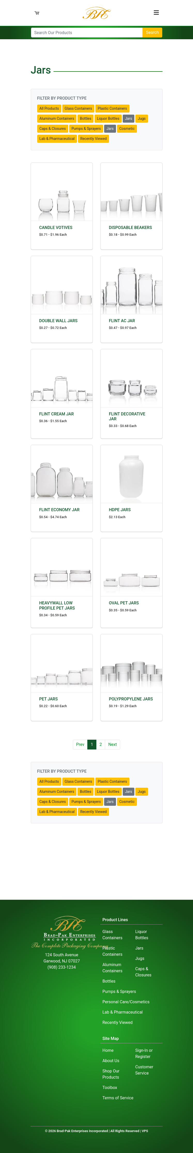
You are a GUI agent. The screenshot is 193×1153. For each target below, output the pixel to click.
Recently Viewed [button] (93, 139)
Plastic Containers (112, 951)
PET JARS (48, 699)
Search (152, 32)
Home (108, 1050)
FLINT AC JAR (122, 320)
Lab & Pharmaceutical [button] (57, 139)
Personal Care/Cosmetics (126, 1001)
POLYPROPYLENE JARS (131, 699)
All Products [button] (49, 108)
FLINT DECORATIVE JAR (127, 416)
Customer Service (144, 1070)
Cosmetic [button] (127, 129)
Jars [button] (128, 118)
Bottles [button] (85, 118)
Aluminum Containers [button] (57, 118)
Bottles (109, 981)
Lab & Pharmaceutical (123, 1012)
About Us (111, 1060)
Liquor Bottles (141, 934)
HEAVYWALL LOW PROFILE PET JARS (57, 605)
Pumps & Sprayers (119, 991)
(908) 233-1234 (62, 967)
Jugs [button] (142, 118)
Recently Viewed (118, 1022)
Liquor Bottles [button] (108, 118)
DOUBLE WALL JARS (58, 320)
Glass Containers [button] (78, 108)
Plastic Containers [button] (112, 108)
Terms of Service (118, 1097)
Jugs (139, 958)
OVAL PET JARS (124, 603)
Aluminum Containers (112, 967)
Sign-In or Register (144, 1053)
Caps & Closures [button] (53, 129)
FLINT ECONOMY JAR (59, 509)
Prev (80, 744)
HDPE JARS (120, 509)
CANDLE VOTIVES (56, 227)
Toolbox (110, 1087)
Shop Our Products (111, 1074)
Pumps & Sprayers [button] (86, 129)
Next (112, 744)
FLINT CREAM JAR (56, 414)
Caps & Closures (143, 971)
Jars (139, 948)
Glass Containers (112, 934)
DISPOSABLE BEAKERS (130, 227)
